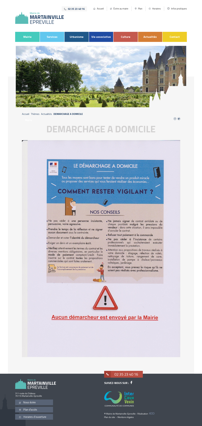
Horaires (156, 8)
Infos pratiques (179, 8)
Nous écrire (27, 402)
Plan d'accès (28, 410)
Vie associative (101, 37)
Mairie (27, 37)
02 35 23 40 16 (121, 374)
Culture (125, 37)
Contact (175, 37)
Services (52, 37)
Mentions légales (126, 417)
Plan (140, 8)
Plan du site (109, 417)
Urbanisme (76, 37)
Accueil (100, 8)
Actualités (150, 37)
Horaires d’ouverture (32, 417)
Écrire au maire (120, 8)
